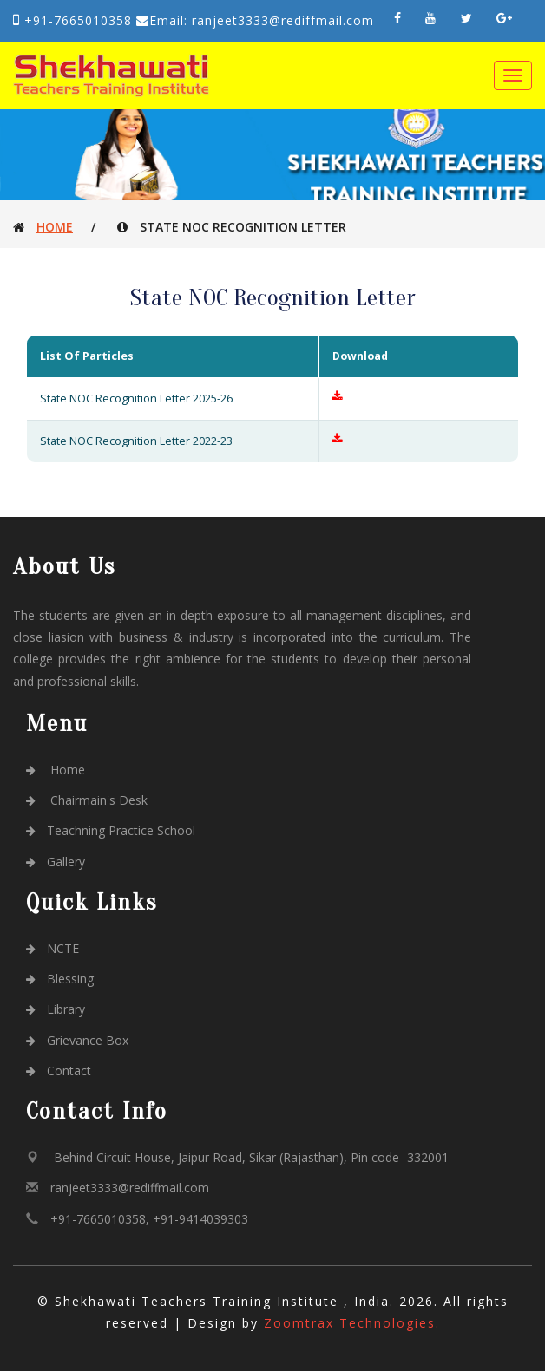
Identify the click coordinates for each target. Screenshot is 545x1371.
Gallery (55, 861)
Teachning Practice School (110, 830)
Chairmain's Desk (87, 800)
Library (55, 1009)
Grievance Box (77, 1040)
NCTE (52, 948)
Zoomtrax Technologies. (352, 1323)
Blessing (60, 978)
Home (54, 227)
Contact (58, 1070)
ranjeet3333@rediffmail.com (129, 1187)
